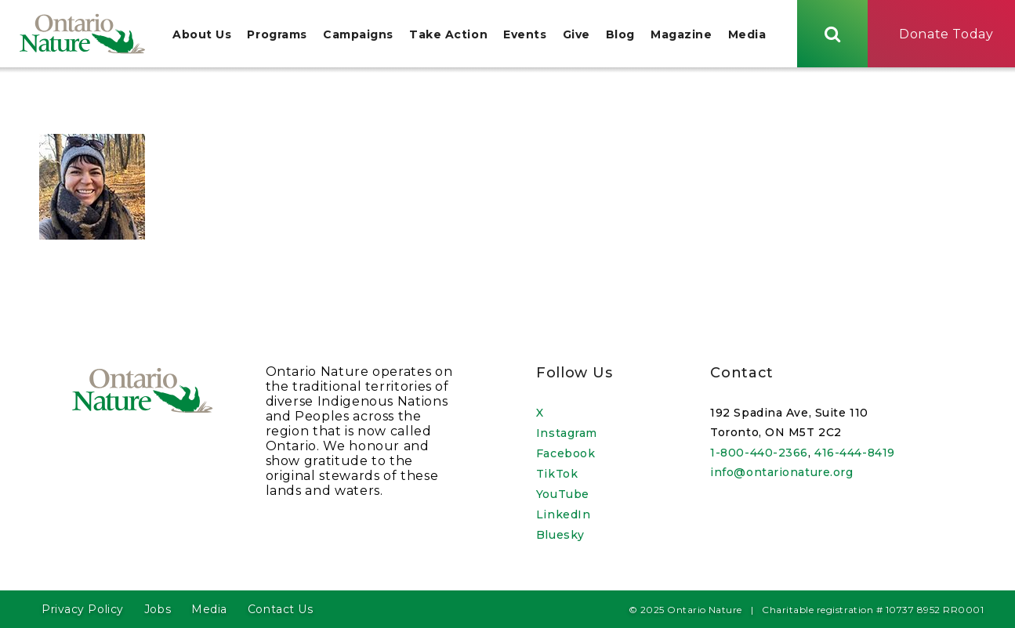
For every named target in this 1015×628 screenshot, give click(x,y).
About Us (201, 34)
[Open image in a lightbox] (92, 235)
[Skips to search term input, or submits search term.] (832, 33)
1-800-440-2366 (759, 453)
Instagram (566, 433)
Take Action (448, 34)
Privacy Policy (83, 609)
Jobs (157, 609)
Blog (620, 34)
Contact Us (281, 609)
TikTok (557, 474)
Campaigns (358, 34)
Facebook (565, 453)
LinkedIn (563, 514)
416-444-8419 (854, 453)
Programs (276, 34)
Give (576, 34)
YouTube (562, 494)
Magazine (681, 34)
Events (524, 34)
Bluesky (560, 535)
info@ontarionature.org (781, 472)
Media (747, 34)
